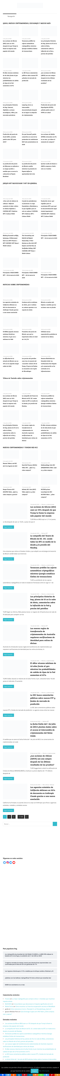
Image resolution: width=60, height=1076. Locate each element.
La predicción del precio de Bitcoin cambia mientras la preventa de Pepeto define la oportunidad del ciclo (29, 169)
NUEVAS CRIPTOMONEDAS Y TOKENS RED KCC (20, 447)
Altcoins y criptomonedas (47, 504)
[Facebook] (2, 1075)
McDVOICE (8, 1004)
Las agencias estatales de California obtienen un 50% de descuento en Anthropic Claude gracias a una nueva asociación (11, 307)
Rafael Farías (9, 1006)
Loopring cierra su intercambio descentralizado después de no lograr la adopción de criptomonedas (29, 110)
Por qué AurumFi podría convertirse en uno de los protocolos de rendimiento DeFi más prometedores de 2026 (30, 139)
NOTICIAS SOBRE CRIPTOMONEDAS (16, 284)
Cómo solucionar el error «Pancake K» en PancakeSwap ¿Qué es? (31, 1009)
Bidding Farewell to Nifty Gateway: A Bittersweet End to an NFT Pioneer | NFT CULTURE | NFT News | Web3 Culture (11, 241)
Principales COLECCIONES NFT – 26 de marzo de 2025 (29, 275)
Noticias (52, 785)
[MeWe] (30, 1075)
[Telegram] (46, 1075)
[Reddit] (13, 1075)
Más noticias (46, 785)
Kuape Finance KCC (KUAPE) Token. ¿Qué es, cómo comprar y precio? (10, 492)
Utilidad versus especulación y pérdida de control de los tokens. (49, 334)
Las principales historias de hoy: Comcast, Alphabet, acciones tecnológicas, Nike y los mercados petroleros (10, 110)
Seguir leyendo (8, 527)
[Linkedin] (19, 1075)
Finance (7, 999)
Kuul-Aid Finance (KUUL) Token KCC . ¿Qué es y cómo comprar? (29, 467)
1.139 (21, 817)
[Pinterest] (24, 1075)
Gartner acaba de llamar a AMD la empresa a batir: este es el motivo (49, 166)
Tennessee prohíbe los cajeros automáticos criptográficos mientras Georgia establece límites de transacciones (29, 46)
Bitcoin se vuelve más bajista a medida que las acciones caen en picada (48, 304)
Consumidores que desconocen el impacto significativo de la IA (33, 1004)
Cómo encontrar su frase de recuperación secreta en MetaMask (35, 1006)
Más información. (44, 1071)
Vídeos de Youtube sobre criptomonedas (18, 378)
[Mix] (35, 1075)
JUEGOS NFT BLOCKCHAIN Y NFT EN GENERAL (20, 183)
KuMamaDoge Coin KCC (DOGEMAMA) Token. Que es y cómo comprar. (49, 467)
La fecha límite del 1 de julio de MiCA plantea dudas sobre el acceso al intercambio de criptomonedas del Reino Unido (43, 730)
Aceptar (34, 1071)
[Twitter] (8, 1075)
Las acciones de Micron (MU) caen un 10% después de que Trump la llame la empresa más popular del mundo (10, 46)
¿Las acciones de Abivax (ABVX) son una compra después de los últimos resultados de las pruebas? (48, 78)
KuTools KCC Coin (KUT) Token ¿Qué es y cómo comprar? (29, 492)
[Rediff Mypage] (52, 1075)
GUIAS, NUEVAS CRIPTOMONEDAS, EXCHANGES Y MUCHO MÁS (27, 23)
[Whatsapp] (41, 1075)
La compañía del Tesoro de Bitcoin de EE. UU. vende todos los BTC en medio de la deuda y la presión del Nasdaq (30, 401)
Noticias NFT (44, 533)
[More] (57, 1075)
